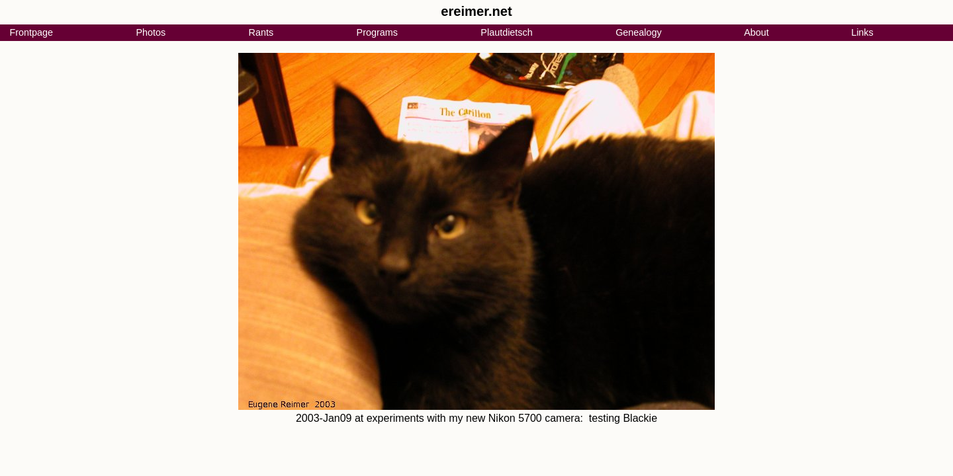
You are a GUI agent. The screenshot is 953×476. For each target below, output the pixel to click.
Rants (261, 32)
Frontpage (31, 32)
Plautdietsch (506, 32)
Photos (150, 32)
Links (862, 32)
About (756, 32)
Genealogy (638, 32)
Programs (377, 32)
